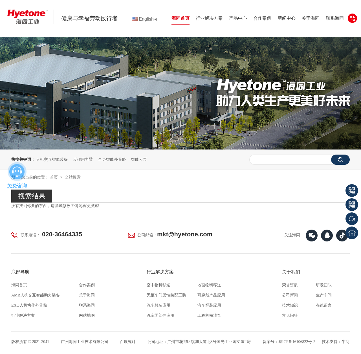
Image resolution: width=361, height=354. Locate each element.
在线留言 (324, 305)
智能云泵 (139, 159)
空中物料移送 (158, 285)
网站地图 (87, 315)
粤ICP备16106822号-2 (296, 342)
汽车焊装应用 (209, 305)
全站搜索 (73, 177)
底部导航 (20, 271)
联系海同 (335, 18)
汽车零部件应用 (160, 315)
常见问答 (290, 315)
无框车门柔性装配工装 (166, 295)
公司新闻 (290, 295)
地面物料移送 (209, 285)
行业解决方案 (209, 18)
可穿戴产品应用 (211, 295)
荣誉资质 (290, 285)
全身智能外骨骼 (112, 159)
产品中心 (238, 18)
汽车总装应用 (158, 305)
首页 (54, 177)
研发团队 (324, 285)
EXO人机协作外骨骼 (29, 305)
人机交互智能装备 (52, 159)
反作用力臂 (83, 159)
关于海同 (310, 18)
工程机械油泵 (209, 315)
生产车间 (324, 295)
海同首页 (180, 18)
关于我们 (291, 271)
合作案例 (262, 18)
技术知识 (290, 305)
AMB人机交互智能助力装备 (35, 295)
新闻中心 (287, 18)
